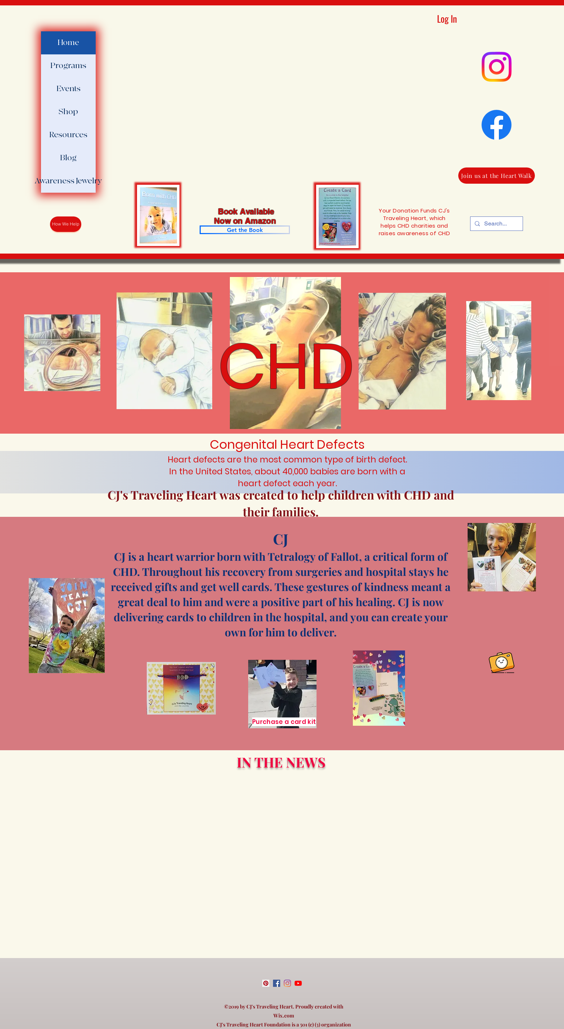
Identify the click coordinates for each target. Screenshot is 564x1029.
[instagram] (287, 983)
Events (68, 89)
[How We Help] (65, 224)
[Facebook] (497, 125)
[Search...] (496, 224)
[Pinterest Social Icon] (265, 983)
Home (68, 43)
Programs (68, 66)
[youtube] (298, 983)
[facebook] (276, 983)
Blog (68, 158)
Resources (68, 135)
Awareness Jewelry (68, 181)
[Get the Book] (245, 229)
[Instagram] (497, 67)
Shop (68, 112)
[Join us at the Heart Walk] (496, 175)
